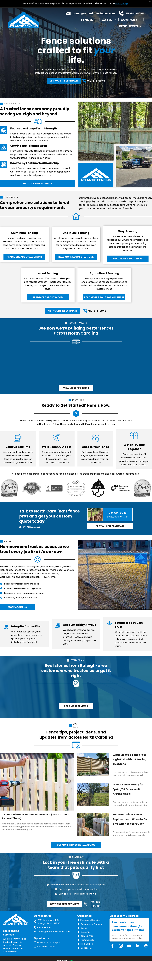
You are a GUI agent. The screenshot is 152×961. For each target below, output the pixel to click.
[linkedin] (137, 946)
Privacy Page (121, 3)
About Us (85, 931)
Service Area (87, 935)
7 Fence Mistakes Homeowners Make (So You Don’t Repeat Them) (35, 816)
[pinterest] (146, 946)
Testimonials (87, 939)
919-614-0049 (135, 13)
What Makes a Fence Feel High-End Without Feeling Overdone (129, 759)
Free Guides (87, 943)
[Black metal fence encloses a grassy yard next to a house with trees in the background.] (25, 365)
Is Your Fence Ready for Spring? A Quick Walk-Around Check (128, 789)
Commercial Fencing (91, 924)
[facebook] (113, 946)
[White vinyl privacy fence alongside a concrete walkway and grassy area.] (126, 365)
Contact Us (87, 947)
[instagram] (121, 946)
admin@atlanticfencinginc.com (94, 13)
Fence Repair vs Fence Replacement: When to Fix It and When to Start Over (131, 819)
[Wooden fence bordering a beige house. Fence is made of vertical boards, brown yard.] (93, 365)
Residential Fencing (90, 920)
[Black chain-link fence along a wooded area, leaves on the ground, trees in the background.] (59, 365)
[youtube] (129, 946)
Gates (84, 927)
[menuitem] (89, 20)
